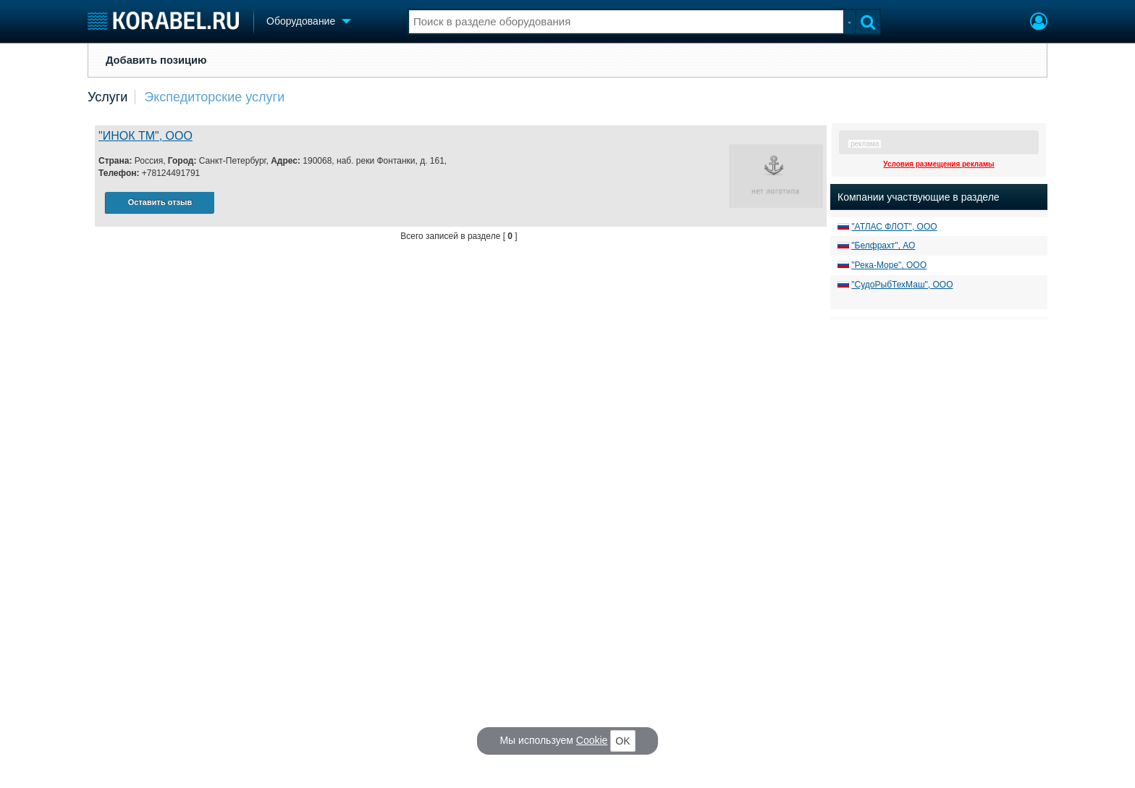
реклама (865, 144)
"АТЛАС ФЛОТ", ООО (894, 227)
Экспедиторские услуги (214, 97)
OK (622, 741)
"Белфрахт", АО (883, 245)
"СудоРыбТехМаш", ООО (902, 285)
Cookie (592, 740)
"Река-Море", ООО (889, 265)
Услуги (107, 97)
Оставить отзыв (160, 202)
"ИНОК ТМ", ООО (145, 136)
